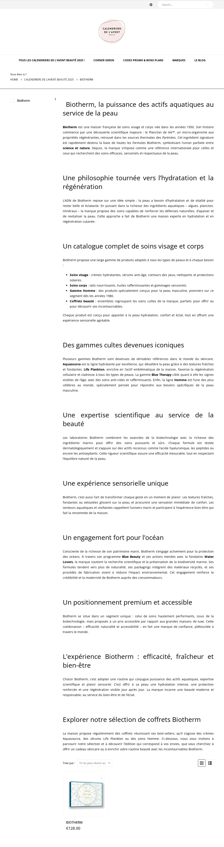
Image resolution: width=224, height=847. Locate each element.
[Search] (207, 4)
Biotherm (23, 100)
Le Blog (200, 60)
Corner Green (103, 60)
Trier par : (69, 763)
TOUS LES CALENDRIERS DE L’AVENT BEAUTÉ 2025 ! (51, 60)
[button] (201, 763)
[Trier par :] (94, 763)
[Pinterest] (151, 5)
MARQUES (179, 60)
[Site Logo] (112, 31)
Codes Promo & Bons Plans (143, 60)
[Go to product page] (85, 794)
